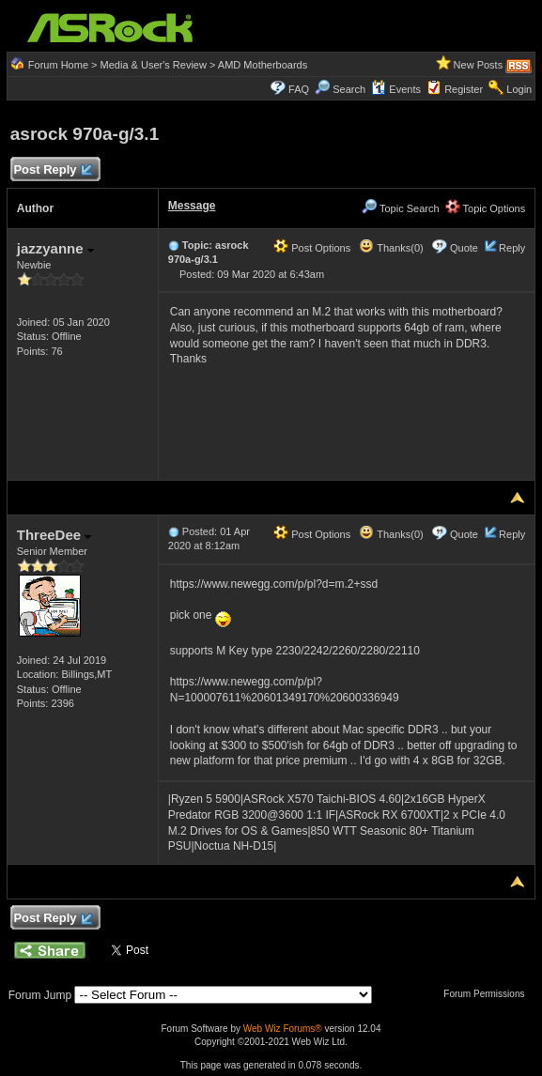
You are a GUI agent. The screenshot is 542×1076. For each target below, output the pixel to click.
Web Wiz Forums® (282, 1028)
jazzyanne (55, 248)
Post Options (311, 248)
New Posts (478, 64)
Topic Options (485, 208)
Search (349, 89)
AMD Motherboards (262, 64)
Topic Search (400, 208)
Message (192, 205)
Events (396, 89)
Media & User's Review (154, 64)
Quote (464, 248)
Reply (512, 248)
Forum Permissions (488, 994)
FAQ (298, 89)
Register (463, 89)
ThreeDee (54, 535)
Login (519, 89)
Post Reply (52, 170)
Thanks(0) (391, 248)
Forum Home (58, 64)
